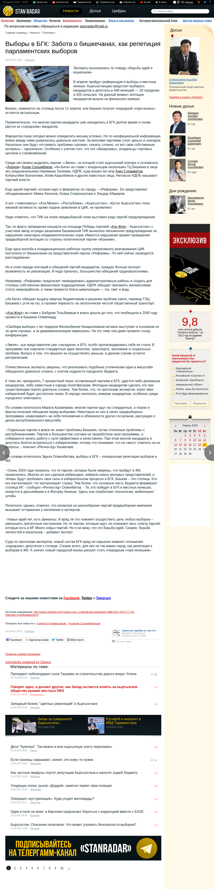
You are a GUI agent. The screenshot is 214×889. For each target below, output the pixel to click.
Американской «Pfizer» (189, 384)
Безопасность (72, 20)
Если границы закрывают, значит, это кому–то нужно (52, 759)
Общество (40, 20)
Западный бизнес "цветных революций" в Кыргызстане (54, 703)
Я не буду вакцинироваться (192, 393)
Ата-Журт (14, 313)
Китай (147, 2)
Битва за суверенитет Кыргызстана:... (55, 721)
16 (190, 444)
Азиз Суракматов (128, 171)
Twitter (86, 598)
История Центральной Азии (158, 20)
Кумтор (33, 750)
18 (199, 444)
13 (175, 444)
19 (204, 444)
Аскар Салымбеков (37, 167)
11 (199, 439)
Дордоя (13, 167)
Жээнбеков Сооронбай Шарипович (194, 140)
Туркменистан (107, 2)
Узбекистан (129, 2)
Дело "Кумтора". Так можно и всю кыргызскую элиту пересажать (61, 746)
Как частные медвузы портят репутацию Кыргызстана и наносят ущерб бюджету (74, 772)
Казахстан (42, 2)
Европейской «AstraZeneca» (184, 370)
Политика (7, 20)
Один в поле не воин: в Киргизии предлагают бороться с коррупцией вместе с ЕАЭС (77, 811)
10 (61, 867)
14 (180, 444)
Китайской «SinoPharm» (190, 380)
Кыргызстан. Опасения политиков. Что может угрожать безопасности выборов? (73, 824)
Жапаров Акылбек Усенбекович (195, 116)
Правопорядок (95, 20)
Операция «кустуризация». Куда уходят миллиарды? (52, 798)
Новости (35, 32)
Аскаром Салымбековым (84, 623)
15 (185, 444)
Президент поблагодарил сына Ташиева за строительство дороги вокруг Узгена (73, 674)
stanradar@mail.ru (94, 26)
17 (194, 444)
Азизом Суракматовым (52, 623)
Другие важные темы (197, 20)
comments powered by (28, 662)
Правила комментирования (22, 654)
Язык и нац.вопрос (122, 20)
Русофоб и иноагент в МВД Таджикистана (123, 721)
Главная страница (16, 32)
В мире (162, 2)
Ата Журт (119, 226)
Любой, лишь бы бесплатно (192, 389)
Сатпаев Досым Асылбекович (195, 164)
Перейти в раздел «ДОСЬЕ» (186, 97)
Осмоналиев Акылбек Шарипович (183, 81)
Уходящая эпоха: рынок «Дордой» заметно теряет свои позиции (61, 785)
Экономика (23, 20)
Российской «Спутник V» (190, 375)
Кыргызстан (62, 2)
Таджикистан (84, 2)
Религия (55, 20)
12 (204, 439)
